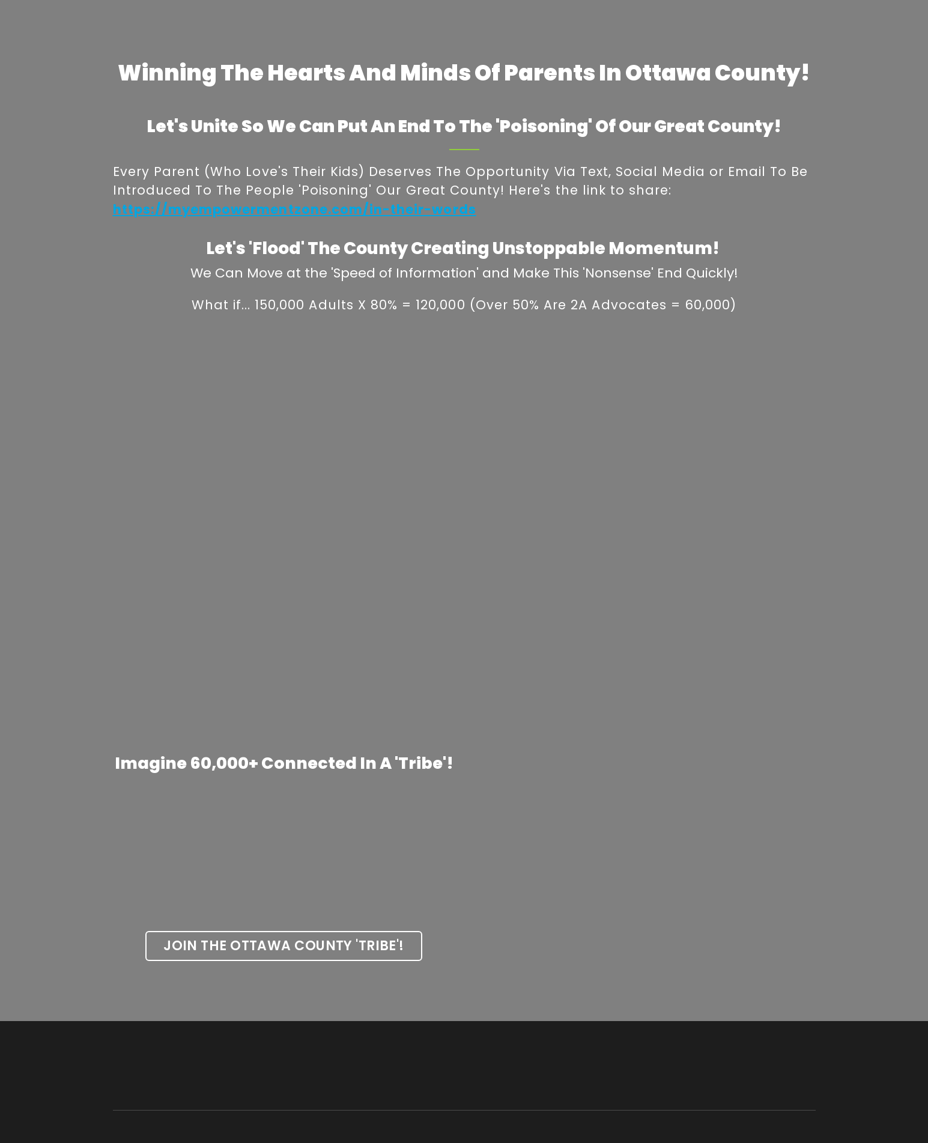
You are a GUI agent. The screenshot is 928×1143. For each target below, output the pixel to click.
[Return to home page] (188, 1066)
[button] (283, 946)
